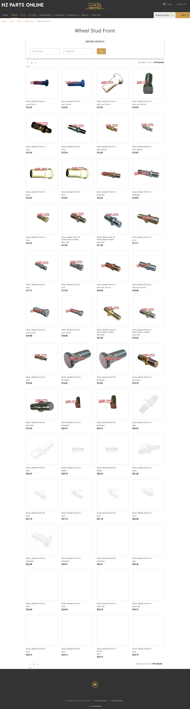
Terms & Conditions (100, 700)
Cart (185, 15)
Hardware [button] (45, 15)
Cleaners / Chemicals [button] (66, 15)
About (85, 15)
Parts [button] (14, 15)
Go (101, 51)
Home (5, 15)
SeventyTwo (97, 706)
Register (181, 4)
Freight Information (117, 700)
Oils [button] (23, 15)
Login (168, 4)
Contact (96, 15)
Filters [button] (32, 15)
